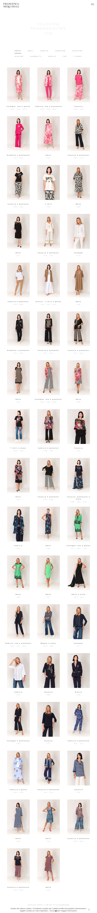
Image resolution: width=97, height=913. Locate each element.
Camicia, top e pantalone (48, 106)
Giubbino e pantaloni (18, 350)
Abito (48, 155)
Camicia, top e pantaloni (18, 643)
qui (56, 911)
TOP (65, 56)
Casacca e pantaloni (78, 155)
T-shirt (48, 204)
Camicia (18, 545)
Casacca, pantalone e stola (78, 498)
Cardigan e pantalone (18, 741)
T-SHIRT (78, 56)
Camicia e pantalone (79, 741)
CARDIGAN (60, 51)
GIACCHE (19, 56)
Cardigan (78, 253)
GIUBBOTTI (36, 56)
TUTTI (18, 51)
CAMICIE (44, 51)
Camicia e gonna (18, 789)
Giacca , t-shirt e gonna (48, 301)
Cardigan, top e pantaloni (48, 399)
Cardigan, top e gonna (18, 106)
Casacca (78, 106)
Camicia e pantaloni (18, 301)
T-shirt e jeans (18, 448)
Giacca (78, 692)
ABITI (30, 51)
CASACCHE (77, 51)
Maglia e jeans (48, 643)
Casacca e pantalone (48, 789)
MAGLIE (52, 56)
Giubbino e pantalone (18, 155)
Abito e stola (78, 594)
